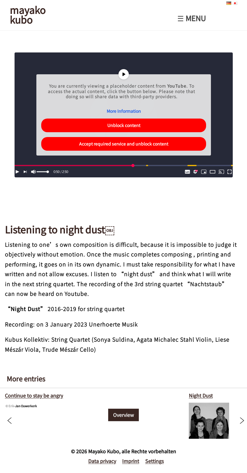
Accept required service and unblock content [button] (123, 144)
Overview (123, 414)
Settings (154, 461)
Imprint (130, 461)
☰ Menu (191, 18)
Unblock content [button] (123, 125)
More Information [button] (123, 111)
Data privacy (102, 461)
